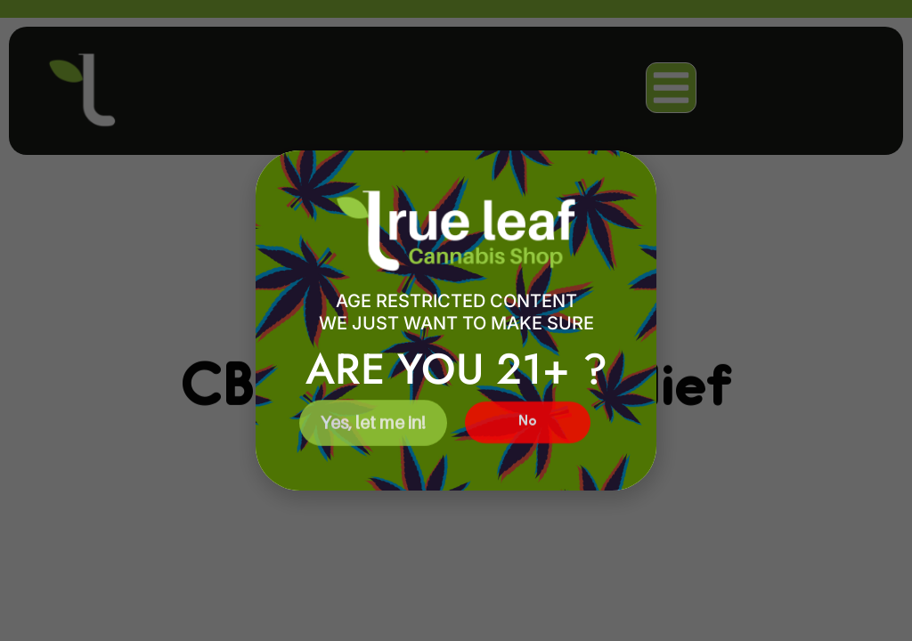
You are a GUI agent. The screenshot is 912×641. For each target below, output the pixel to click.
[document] (456, 320)
